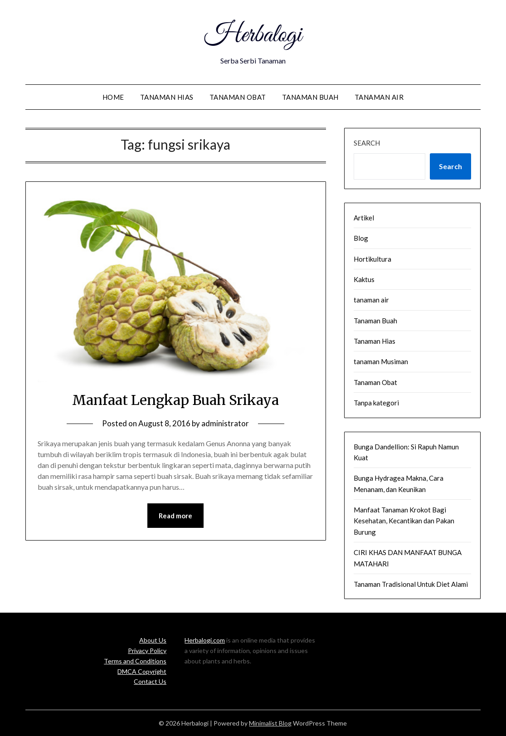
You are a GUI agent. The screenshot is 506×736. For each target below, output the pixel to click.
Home (113, 97)
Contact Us (150, 681)
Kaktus (364, 279)
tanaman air (379, 97)
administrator (225, 423)
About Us (152, 640)
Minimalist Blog (270, 723)
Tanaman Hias (167, 97)
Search (367, 143)
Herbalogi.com (205, 640)
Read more (175, 516)
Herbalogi (253, 35)
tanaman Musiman (381, 361)
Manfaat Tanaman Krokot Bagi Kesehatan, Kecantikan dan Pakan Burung (404, 521)
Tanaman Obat (237, 97)
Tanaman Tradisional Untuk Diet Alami (411, 584)
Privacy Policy (147, 650)
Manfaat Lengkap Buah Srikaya (175, 400)
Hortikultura (372, 259)
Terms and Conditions (135, 661)
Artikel (364, 218)
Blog (361, 238)
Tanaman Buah (310, 97)
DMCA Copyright (141, 671)
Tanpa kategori (376, 403)
